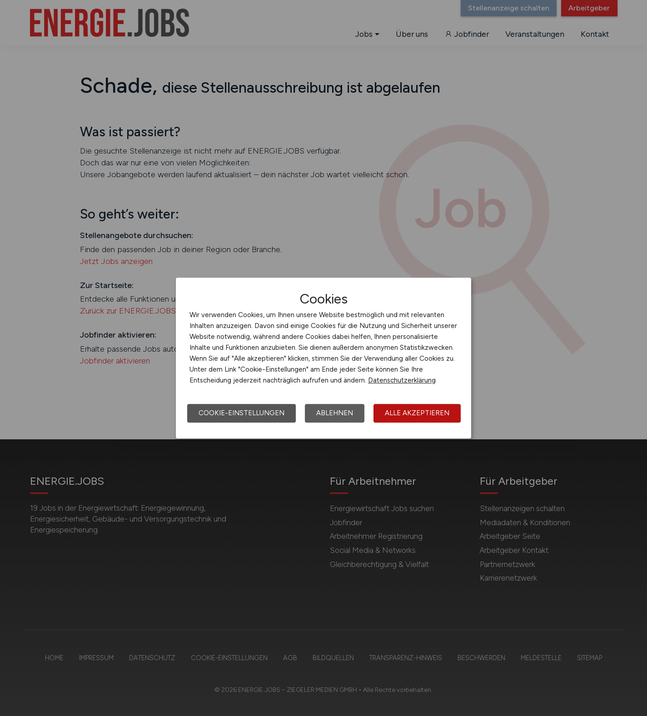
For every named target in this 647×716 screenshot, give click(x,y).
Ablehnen (334, 413)
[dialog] (323, 358)
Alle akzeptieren (417, 413)
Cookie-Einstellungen (241, 413)
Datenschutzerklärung (402, 380)
